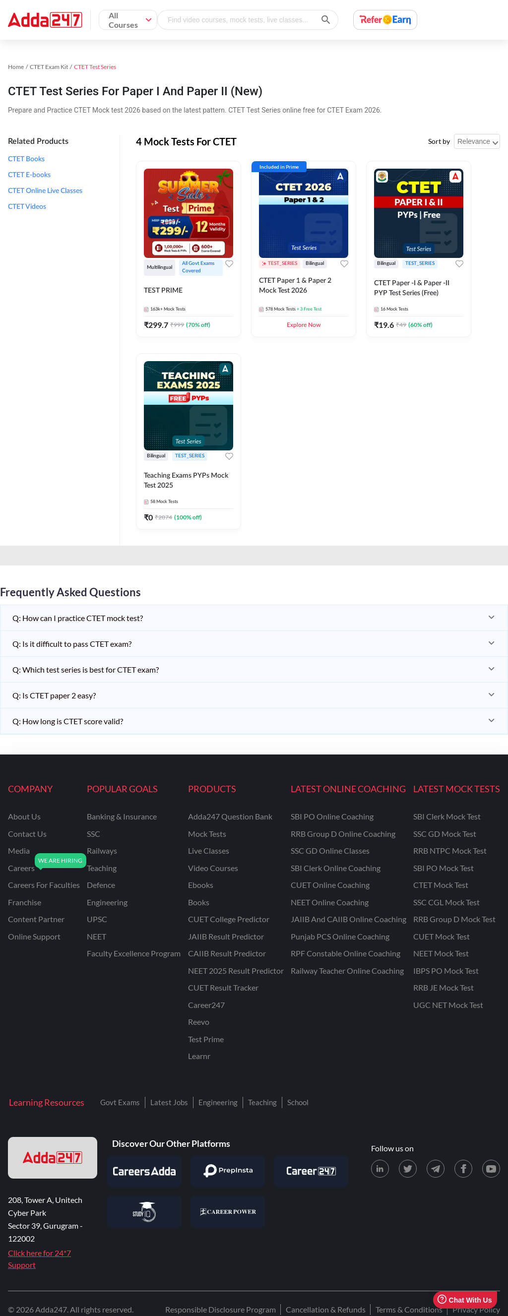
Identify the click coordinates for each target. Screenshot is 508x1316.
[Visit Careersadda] (144, 1171)
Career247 (206, 1004)
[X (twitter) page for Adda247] (408, 1169)
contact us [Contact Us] (27, 833)
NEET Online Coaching (330, 902)
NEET (96, 936)
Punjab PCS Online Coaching (340, 936)
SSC (93, 833)
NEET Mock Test (441, 953)
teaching (102, 868)
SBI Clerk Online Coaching (336, 868)
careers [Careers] (21, 868)
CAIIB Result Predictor (227, 953)
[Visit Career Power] (227, 1212)
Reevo (198, 1021)
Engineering (218, 1102)
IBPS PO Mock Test (446, 970)
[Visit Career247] (311, 1171)
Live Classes (208, 850)
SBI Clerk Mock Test (447, 816)
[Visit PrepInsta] (227, 1171)
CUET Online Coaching (330, 884)
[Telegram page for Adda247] (435, 1169)
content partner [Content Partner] (36, 919)
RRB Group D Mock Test (454, 919)
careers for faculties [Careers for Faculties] (44, 884)
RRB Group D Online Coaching (343, 833)
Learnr (199, 1056)
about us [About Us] (24, 816)
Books (198, 902)
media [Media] (19, 850)
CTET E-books (29, 175)
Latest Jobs (169, 1102)
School (298, 1102)
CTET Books (26, 159)
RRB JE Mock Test (443, 987)
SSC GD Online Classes (330, 850)
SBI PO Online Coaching (332, 816)
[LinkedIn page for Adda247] (380, 1169)
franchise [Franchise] (24, 902)
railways (102, 850)
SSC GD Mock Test (444, 833)
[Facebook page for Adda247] (463, 1169)
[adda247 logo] (52, 1158)
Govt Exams (120, 1102)
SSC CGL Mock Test (446, 902)
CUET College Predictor (228, 919)
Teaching (262, 1102)
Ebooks (200, 884)
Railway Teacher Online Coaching (347, 970)
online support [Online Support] (34, 936)
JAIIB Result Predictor (226, 936)
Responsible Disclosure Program (220, 1309)
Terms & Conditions (409, 1309)
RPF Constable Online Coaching (345, 953)
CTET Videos (27, 206)
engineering (107, 902)
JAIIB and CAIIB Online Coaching (348, 919)
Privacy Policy (476, 1309)
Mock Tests (207, 833)
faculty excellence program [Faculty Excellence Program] (134, 953)
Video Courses (213, 868)
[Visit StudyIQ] (144, 1212)
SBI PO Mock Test (443, 868)
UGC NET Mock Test (448, 1004)
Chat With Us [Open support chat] (464, 1300)
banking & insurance (122, 816)
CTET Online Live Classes (45, 191)
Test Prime (206, 1039)
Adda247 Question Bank (230, 816)
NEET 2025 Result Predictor (236, 970)
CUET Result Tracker (223, 987)
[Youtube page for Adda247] (491, 1169)
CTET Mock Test (440, 884)
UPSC (97, 919)
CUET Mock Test (441, 936)
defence (101, 884)
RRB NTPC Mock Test (450, 850)
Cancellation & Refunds (326, 1309)
